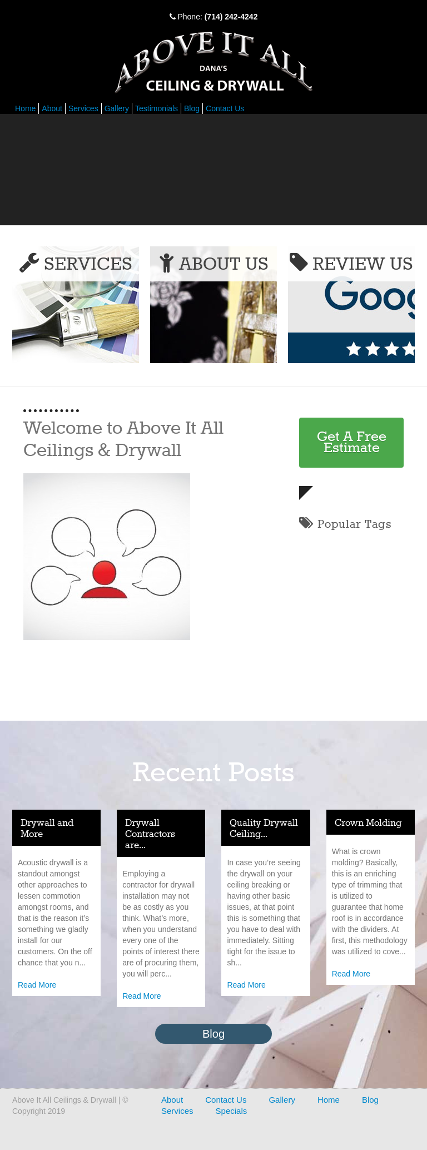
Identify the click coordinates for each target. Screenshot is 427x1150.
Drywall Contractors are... (150, 834)
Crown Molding (368, 823)
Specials (231, 1111)
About (52, 108)
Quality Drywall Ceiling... (264, 828)
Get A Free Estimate (351, 443)
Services (83, 108)
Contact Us (225, 108)
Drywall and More (47, 828)
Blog (192, 108)
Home (25, 108)
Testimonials (156, 108)
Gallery (117, 108)
